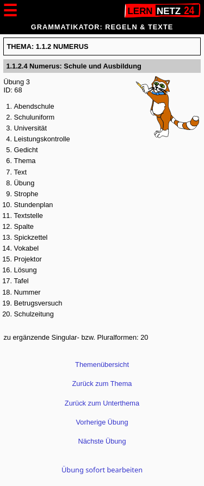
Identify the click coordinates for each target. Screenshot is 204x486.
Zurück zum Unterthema (102, 403)
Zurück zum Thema (102, 383)
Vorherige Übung (102, 422)
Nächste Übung (102, 441)
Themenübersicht (102, 364)
